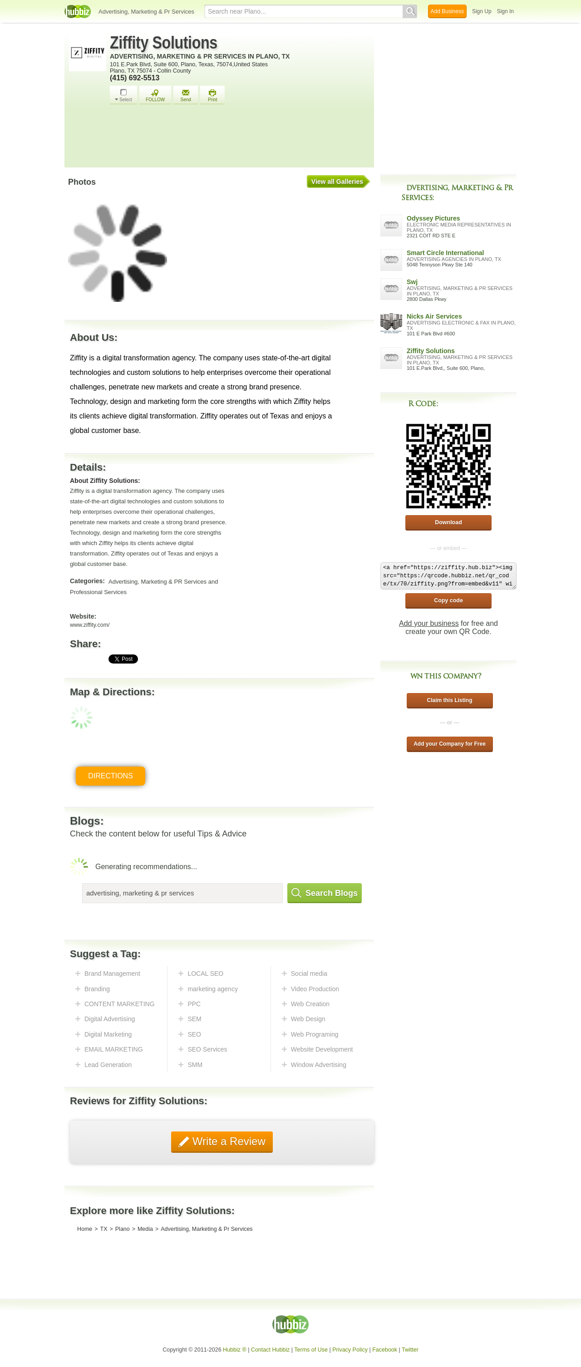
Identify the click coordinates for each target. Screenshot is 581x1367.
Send (186, 95)
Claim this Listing (449, 700)
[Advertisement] (240, 138)
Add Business (447, 11)
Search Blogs (324, 893)
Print (212, 95)
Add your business (429, 623)
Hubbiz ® (234, 1350)
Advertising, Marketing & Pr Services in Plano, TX (200, 56)
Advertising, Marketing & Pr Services (146, 11)
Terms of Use (311, 1350)
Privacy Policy (350, 1350)
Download (448, 522)
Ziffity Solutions (163, 42)
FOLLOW (155, 95)
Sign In (505, 11)
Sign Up (482, 11)
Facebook (384, 1350)
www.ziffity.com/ (90, 625)
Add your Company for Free (450, 744)
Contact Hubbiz (270, 1350)
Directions (110, 776)
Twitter (410, 1350)
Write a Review (227, 1141)
